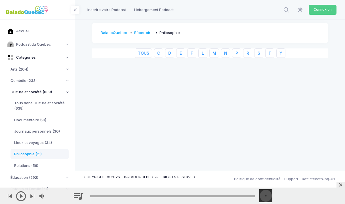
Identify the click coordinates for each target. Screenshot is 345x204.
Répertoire (143, 32)
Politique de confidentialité (257, 179)
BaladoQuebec (114, 32)
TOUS (143, 53)
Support (291, 179)
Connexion (323, 9)
